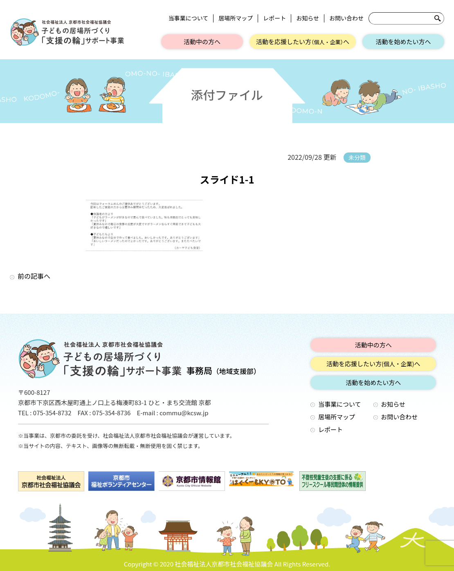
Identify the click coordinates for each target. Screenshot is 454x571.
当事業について (189, 18)
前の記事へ (34, 275)
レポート (274, 18)
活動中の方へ (202, 41)
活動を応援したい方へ (302, 41)
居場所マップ (235, 18)
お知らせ (307, 18)
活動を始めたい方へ (403, 41)
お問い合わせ (346, 18)
